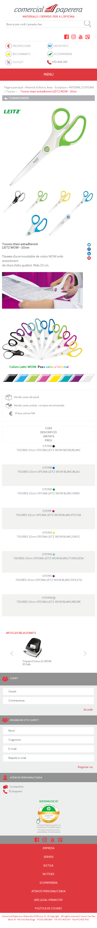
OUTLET (18, 62)
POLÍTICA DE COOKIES (48, 908)
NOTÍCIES (48, 874)
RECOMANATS (22, 54)
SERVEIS (49, 856)
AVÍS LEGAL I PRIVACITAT (48, 900)
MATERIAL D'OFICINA (81, 87)
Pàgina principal (13, 87)
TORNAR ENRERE (16, 98)
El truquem (12, 791)
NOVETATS (61, 46)
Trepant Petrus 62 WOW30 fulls (36, 663)
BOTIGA (48, 865)
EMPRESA (48, 848)
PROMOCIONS (22, 46)
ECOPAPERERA (63, 54)
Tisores (10, 91)
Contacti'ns (13, 786)
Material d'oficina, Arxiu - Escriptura (45, 87)
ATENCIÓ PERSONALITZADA (48, 891)
